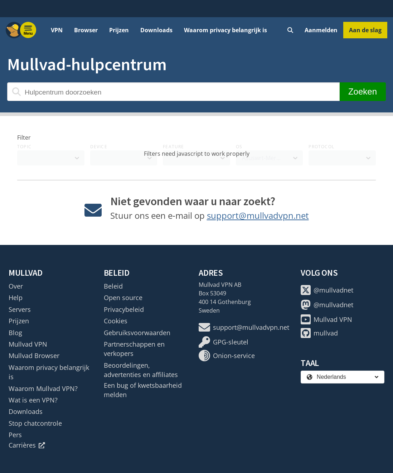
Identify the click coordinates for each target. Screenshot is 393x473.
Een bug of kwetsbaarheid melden (143, 390)
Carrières (27, 445)
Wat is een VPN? (33, 400)
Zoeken (362, 91)
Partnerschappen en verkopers (134, 349)
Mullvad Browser (34, 355)
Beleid (113, 286)
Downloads (156, 30)
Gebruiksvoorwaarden (137, 332)
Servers (20, 309)
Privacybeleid (124, 309)
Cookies (115, 321)
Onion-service (227, 355)
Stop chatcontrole (35, 423)
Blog (15, 332)
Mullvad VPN (28, 344)
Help (16, 297)
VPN (57, 30)
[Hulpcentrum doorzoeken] (173, 91)
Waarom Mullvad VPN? (43, 388)
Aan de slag (365, 30)
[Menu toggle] (28, 30)
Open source (123, 297)
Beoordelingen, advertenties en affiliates (141, 370)
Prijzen (119, 30)
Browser (86, 30)
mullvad (319, 333)
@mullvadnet (327, 290)
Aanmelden (321, 30)
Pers (15, 434)
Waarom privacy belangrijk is (225, 30)
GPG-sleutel (223, 342)
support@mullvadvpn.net (258, 215)
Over (16, 286)
